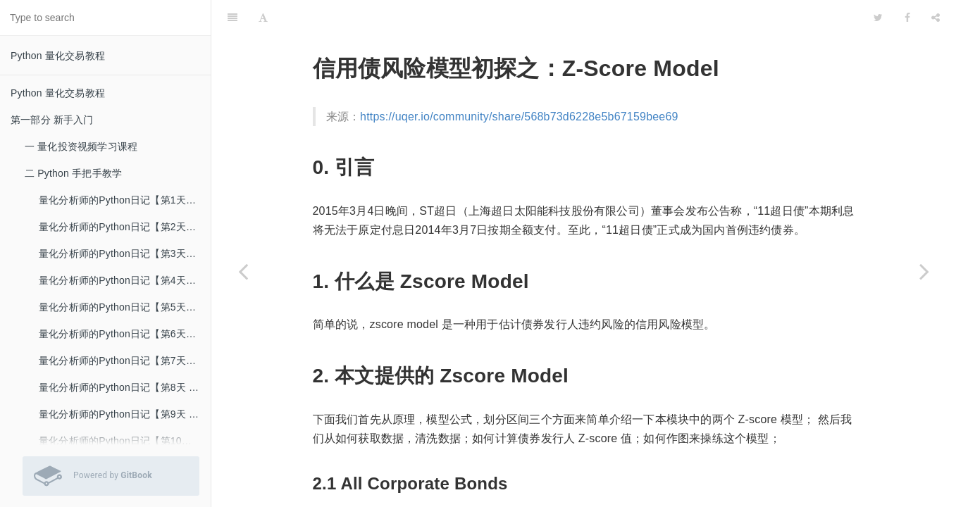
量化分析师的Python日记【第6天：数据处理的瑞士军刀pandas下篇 (125, 333)
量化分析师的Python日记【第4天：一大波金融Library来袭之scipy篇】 (125, 280)
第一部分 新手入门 (52, 119)
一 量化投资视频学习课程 (81, 146)
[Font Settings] (263, 17)
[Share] (935, 17)
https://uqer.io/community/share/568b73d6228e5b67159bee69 (519, 117)
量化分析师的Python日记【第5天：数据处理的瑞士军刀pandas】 (125, 307)
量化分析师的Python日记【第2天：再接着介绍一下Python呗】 (125, 226)
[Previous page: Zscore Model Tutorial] (243, 271)
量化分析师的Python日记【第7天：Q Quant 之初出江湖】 (125, 360)
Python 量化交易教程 (58, 55)
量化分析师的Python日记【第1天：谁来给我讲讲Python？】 (125, 200)
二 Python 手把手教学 (73, 173)
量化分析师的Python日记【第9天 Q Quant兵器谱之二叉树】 (125, 414)
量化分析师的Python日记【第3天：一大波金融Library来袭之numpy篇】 (125, 253)
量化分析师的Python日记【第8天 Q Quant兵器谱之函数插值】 (125, 387)
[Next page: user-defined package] (924, 271)
